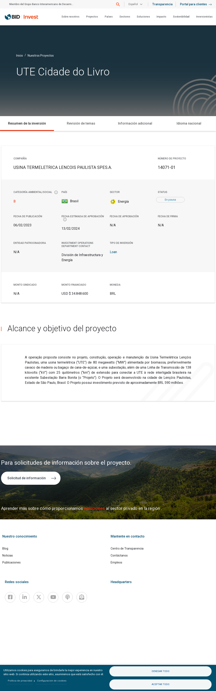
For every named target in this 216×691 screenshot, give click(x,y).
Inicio (19, 55)
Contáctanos (119, 555)
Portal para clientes (196, 4)
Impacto (161, 16)
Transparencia (162, 4)
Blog (5, 548)
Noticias (7, 555)
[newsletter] (81, 597)
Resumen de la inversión (27, 123)
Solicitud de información (31, 478)
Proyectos (92, 16)
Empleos (116, 562)
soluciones (95, 508)
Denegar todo (160, 671)
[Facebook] (10, 597)
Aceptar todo (160, 684)
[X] (39, 597)
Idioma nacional (189, 123)
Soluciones (143, 16)
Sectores (124, 16)
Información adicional (135, 123)
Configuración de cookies (51, 680)
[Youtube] (53, 597)
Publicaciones (11, 562)
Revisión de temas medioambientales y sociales (81, 126)
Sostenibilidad (181, 16)
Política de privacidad (20, 680)
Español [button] (133, 4)
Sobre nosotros (70, 16)
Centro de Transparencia (127, 548)
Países (109, 16)
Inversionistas (204, 16)
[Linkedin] (24, 597)
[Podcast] (67, 597)
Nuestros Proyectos (41, 55)
